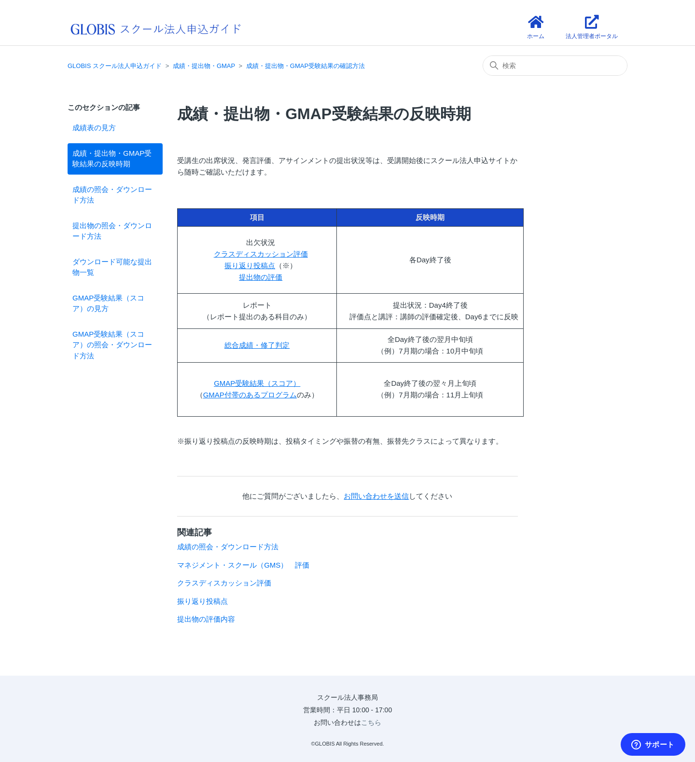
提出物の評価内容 (206, 619)
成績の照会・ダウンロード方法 (112, 194)
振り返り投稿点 (249, 265)
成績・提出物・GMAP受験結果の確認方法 (305, 65)
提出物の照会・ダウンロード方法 (112, 231)
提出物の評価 (260, 277)
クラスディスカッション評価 (261, 254)
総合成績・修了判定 (257, 345)
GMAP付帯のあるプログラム (250, 395)
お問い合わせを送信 (376, 496)
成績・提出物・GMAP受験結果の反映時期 (112, 158)
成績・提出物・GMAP (204, 65)
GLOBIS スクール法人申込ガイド (115, 65)
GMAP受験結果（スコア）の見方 (108, 303)
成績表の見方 (94, 127)
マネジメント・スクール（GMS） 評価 (243, 565)
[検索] (555, 65)
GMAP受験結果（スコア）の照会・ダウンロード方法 (112, 345)
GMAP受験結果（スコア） (257, 383)
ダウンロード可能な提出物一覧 (112, 267)
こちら (371, 722)
